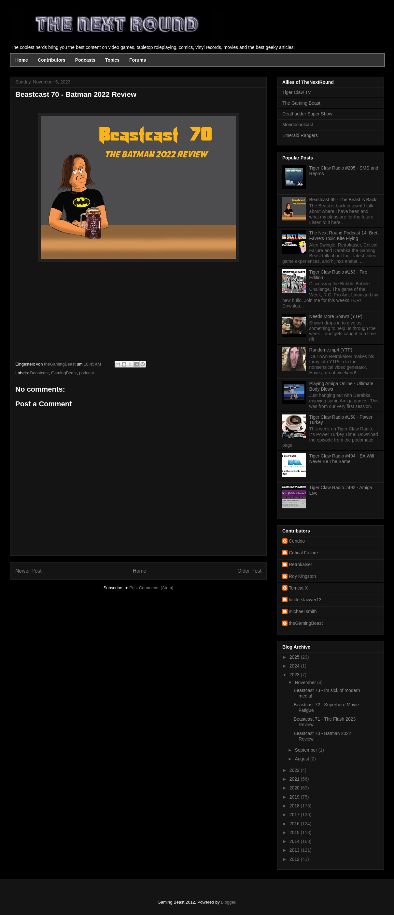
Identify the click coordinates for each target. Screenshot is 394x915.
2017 (295, 814)
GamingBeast (64, 372)
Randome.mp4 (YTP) (330, 349)
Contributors (51, 60)
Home (21, 60)
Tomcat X (298, 588)
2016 (295, 823)
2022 (295, 770)
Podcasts (85, 60)
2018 (295, 805)
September (306, 750)
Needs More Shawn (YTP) (335, 316)
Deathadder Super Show (307, 113)
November (306, 682)
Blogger (228, 902)
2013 (295, 850)
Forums (137, 60)
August (302, 758)
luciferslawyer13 (305, 599)
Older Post (249, 571)
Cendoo (297, 541)
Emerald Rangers (300, 135)
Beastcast (39, 372)
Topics (112, 60)
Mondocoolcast (297, 124)
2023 (295, 674)
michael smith (303, 611)
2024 (295, 665)
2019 (295, 797)
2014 (295, 841)
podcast (86, 372)
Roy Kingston (302, 576)
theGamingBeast (306, 623)
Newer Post (28, 571)
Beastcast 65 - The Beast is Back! (343, 199)
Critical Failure (303, 552)
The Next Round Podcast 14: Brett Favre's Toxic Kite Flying (344, 235)
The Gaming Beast (301, 103)
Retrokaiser (300, 564)
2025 (295, 657)
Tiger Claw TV (296, 92)
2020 (295, 787)
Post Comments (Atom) (151, 587)
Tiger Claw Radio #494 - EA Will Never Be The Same (341, 458)
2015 (295, 832)
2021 (295, 779)
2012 (295, 859)
